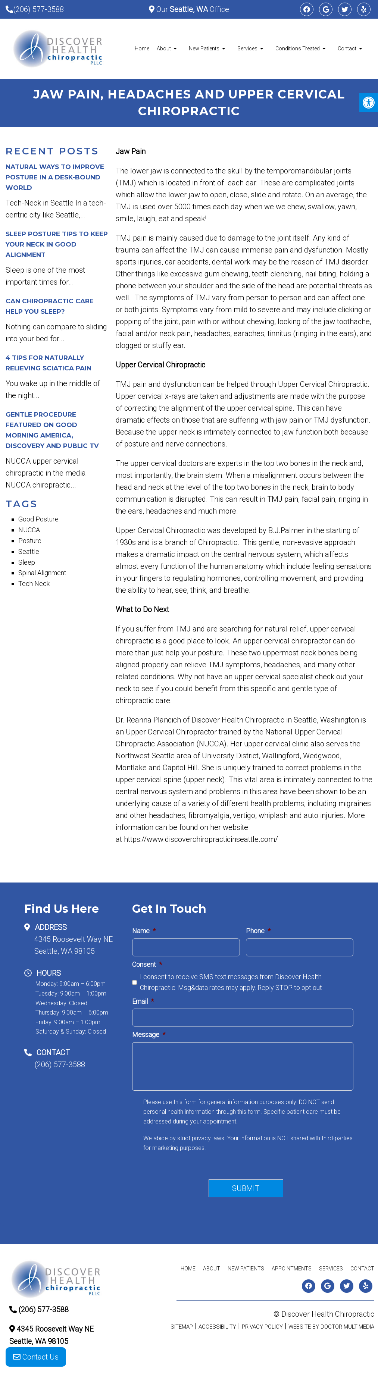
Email (143, 1001)
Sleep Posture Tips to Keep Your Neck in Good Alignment (57, 244)
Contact (347, 48)
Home (142, 48)
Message (148, 1034)
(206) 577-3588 (38, 9)
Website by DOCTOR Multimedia (331, 1326)
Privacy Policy (262, 1326)
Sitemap (182, 1326)
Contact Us (36, 1357)
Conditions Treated (297, 48)
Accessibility (217, 1326)
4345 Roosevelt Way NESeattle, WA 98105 (73, 945)
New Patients (204, 48)
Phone (258, 931)
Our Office (191, 9)
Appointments (292, 1269)
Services (247, 48)
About (164, 48)
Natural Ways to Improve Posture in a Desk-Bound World (55, 177)
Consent (147, 964)
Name (144, 931)
